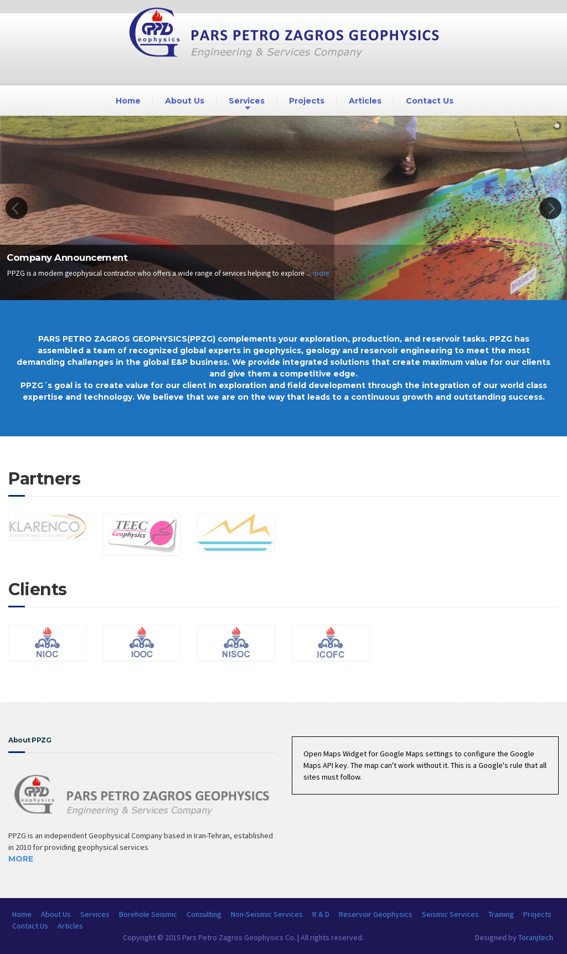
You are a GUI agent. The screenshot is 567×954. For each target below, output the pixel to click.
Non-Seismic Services (267, 914)
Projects (306, 101)
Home (128, 101)
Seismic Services (450, 914)
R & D (320, 914)
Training (501, 914)
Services (247, 101)
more (321, 273)
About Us (184, 101)
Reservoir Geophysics (376, 914)
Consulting (204, 914)
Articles (365, 101)
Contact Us (429, 101)
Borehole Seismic (148, 914)
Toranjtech (535, 937)
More (20, 859)
